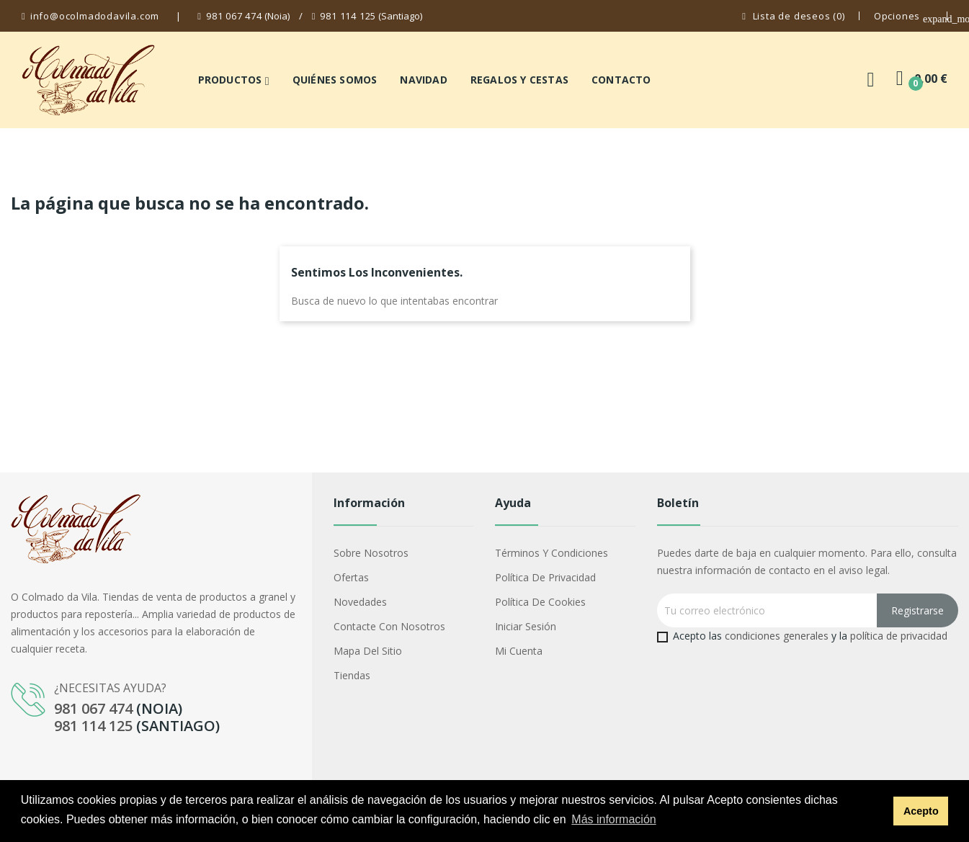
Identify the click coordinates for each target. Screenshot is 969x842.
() (793, 16)
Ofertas (351, 577)
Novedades (360, 602)
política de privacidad (898, 635)
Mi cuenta (518, 651)
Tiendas (352, 675)
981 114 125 (348, 15)
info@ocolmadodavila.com (94, 15)
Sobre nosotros (371, 553)
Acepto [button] (921, 811)
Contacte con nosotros (389, 626)
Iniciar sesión (525, 626)
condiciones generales (777, 635)
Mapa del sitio (368, 651)
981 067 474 (234, 15)
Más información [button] (613, 819)
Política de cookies (540, 602)
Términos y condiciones (551, 553)
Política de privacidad (545, 577)
